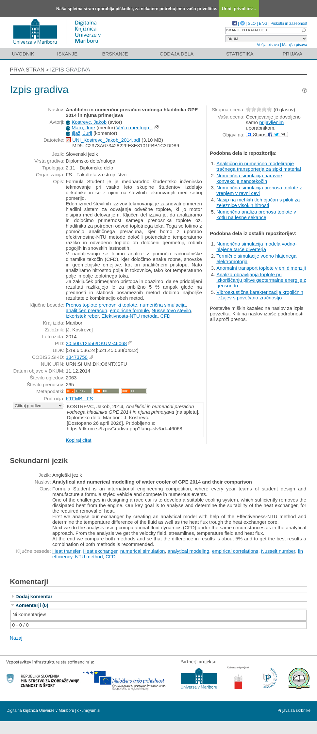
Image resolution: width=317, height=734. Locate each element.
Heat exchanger (100, 551)
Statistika (240, 53)
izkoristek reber (82, 316)
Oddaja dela (176, 53)
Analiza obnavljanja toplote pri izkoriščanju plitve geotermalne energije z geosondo (261, 280)
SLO (252, 23)
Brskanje (115, 53)
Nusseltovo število (171, 310)
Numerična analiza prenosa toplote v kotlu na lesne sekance (256, 214)
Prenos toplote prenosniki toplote (101, 305)
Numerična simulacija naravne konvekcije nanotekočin (249, 178)
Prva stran (27, 70)
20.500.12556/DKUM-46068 (96, 343)
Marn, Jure (83, 127)
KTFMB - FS (79, 398)
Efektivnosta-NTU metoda (129, 316)
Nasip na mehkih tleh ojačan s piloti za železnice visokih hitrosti (258, 202)
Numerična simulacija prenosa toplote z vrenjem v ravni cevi (259, 190)
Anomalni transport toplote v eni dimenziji (261, 268)
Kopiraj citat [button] (78, 440)
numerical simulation (142, 551)
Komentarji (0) (31, 605)
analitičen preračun (86, 310)
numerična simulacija (163, 305)
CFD (165, 316)
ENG (263, 23)
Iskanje (67, 53)
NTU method (89, 556)
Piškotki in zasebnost (289, 23)
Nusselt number (278, 551)
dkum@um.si (88, 710)
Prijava (292, 53)
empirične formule (129, 310)
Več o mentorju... (134, 127)
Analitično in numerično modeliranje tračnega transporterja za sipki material (258, 166)
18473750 (77, 357)
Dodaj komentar (33, 596)
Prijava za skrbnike (293, 710)
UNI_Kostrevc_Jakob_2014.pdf (106, 140)
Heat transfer (66, 551)
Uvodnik (23, 53)
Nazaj (16, 638)
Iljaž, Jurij (82, 133)
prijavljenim (271, 122)
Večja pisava (268, 44)
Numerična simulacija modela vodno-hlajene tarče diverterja (256, 246)
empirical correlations (235, 551)
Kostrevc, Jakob (89, 122)
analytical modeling (188, 551)
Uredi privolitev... (239, 8)
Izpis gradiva (70, 70)
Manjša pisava (294, 44)
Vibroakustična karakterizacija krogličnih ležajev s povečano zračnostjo (259, 294)
